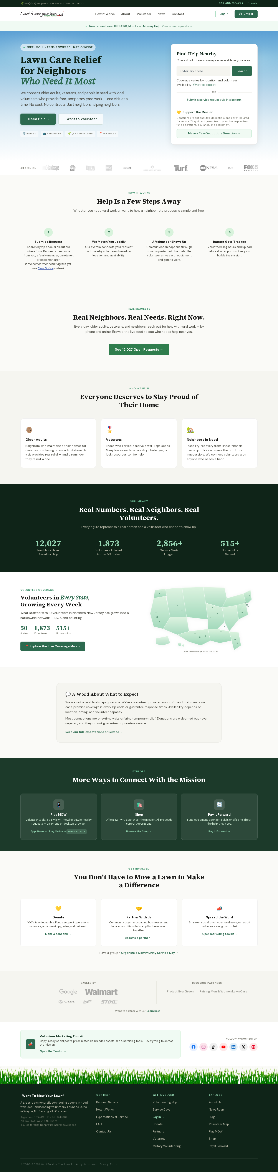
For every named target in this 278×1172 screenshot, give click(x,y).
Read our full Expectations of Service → (94, 732)
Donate (253, 3)
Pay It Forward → (219, 831)
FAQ (99, 1124)
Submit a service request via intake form (214, 100)
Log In (224, 14)
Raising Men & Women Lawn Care (223, 991)
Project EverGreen (180, 991)
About (125, 14)
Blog (212, 1117)
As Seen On (28, 168)
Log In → (158, 1117)
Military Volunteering (167, 1146)
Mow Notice (45, 268)
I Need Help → (38, 119)
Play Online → (57, 831)
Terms (113, 1164)
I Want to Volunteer (81, 119)
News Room (217, 1109)
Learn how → (155, 1011)
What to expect (204, 85)
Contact (178, 14)
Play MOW (216, 1131)
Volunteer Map (219, 1124)
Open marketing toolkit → (219, 934)
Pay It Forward (218, 1146)
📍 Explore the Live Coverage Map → (52, 646)
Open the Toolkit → (53, 1051)
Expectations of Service (112, 1117)
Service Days (161, 1109)
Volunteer (144, 14)
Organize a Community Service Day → (150, 953)
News (161, 14)
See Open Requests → (139, 349)
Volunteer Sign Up (165, 1102)
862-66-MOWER (231, 3)
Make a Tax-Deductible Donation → (214, 133)
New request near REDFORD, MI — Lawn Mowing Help (139, 26)
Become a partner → (139, 938)
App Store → (39, 831)
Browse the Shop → (139, 831)
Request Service (107, 1102)
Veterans (159, 1139)
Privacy (104, 1164)
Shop (212, 1139)
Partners (158, 1131)
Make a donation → (58, 934)
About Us (215, 1102)
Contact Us (104, 1131)
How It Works (105, 14)
